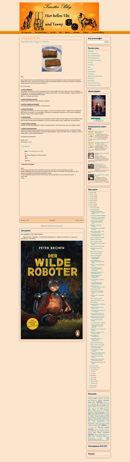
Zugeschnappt (102, 440)
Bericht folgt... (94, 302)
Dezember (93, 207)
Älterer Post (79, 220)
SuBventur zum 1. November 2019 (97, 329)
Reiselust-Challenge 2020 (95, 225)
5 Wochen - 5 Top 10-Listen (95, 397)
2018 (91, 385)
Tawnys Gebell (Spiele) (94, 55)
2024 (92, 196)
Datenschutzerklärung (98, 32)
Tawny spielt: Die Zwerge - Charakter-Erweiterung (97, 314)
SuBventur (91, 425)
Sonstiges (102, 423)
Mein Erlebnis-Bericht (98, 416)
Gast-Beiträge (92, 71)
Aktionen (67, 32)
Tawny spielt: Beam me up (97, 300)
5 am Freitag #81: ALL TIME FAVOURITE (96, 283)
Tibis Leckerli (103, 433)
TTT (99, 425)
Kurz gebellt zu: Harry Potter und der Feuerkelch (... (96, 339)
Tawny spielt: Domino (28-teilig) (97, 244)
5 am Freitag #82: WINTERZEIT (95, 258)
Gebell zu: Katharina (95, 239)
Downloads (91, 80)
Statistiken (76, 32)
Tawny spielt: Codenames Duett (97, 296)
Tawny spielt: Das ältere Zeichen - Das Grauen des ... (96, 292)
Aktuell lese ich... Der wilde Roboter (102, 154)
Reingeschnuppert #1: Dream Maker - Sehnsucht (96, 276)
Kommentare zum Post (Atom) (55, 226)
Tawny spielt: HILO (95, 289)
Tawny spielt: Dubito (95, 255)
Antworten (27, 160)
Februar (93, 381)
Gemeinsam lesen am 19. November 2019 (97, 273)
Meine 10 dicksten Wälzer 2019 (97, 265)
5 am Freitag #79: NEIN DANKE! (96, 350)
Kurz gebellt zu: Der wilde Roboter (32, 234)
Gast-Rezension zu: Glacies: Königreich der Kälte (97, 261)
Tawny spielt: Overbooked (97, 344)
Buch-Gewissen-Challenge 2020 (97, 229)
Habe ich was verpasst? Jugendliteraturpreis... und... (96, 222)
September (94, 367)
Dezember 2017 (99, 164)
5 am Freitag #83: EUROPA (97, 215)
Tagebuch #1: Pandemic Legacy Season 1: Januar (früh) (97, 212)
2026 (92, 192)
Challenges (86, 32)
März (92, 379)
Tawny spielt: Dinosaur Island (96, 320)
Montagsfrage (94, 420)
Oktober (93, 365)
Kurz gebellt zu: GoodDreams (94, 336)
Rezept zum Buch (102, 422)
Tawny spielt (103, 427)
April (92, 377)
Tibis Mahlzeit (97, 436)
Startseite (52, 220)
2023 (92, 198)
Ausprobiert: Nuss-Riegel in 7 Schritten (97, 304)
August (93, 369)
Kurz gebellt (95, 413)
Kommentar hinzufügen (27, 164)
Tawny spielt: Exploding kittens (96, 356)
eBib (60, 32)
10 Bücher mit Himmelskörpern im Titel (97, 286)
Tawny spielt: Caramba (96, 241)
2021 (91, 202)
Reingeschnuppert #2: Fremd (96, 249)
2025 (92, 194)
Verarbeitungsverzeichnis (94, 85)
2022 (92, 200)
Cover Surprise (100, 406)
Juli (92, 371)
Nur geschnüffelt (98, 421)
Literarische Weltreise (103, 414)
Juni (92, 373)
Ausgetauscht (106, 402)
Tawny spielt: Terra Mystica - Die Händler (97, 311)
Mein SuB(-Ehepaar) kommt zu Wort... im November (96, 269)
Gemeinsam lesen (103, 412)
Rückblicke (91, 423)
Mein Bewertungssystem (94, 60)
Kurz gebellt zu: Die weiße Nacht (101, 175)
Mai (92, 375)
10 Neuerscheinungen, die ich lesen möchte (102, 143)
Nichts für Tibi (105, 420)
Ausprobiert (93, 403)
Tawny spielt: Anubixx (96, 253)
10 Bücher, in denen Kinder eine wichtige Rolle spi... (97, 218)
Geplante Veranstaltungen (95, 76)
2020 (92, 204)
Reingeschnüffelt (92, 422)
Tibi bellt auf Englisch (99, 429)
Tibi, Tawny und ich (26, 32)
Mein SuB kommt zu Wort (95, 417)
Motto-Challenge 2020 (97, 237)
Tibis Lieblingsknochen (102, 434)
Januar (93, 383)
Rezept (30, 142)
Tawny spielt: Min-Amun (96, 342)
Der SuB (53, 32)
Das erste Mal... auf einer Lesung (96, 280)
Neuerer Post (25, 220)
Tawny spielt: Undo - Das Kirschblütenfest (97, 232)
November (93, 209)
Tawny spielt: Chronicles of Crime (97, 363)
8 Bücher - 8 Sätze (103, 398)
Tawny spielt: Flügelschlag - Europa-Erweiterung (97, 353)
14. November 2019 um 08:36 (35, 151)
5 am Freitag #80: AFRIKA (97, 322)
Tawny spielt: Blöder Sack (97, 246)
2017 (91, 387)
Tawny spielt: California (96, 251)
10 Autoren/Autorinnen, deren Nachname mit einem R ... (96, 326)
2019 (91, 206)
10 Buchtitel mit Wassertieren (99, 132)
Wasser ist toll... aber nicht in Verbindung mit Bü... (97, 317)
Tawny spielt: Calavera (96, 298)
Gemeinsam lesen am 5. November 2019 (96, 347)
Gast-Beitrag (99, 410)
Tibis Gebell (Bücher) (41, 32)
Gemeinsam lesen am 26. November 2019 (97, 235)
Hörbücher (91, 64)
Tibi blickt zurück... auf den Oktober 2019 (97, 333)
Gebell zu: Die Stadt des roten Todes (97, 308)
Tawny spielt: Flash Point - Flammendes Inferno (97, 359)
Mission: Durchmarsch (103, 418)
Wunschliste (91, 440)
